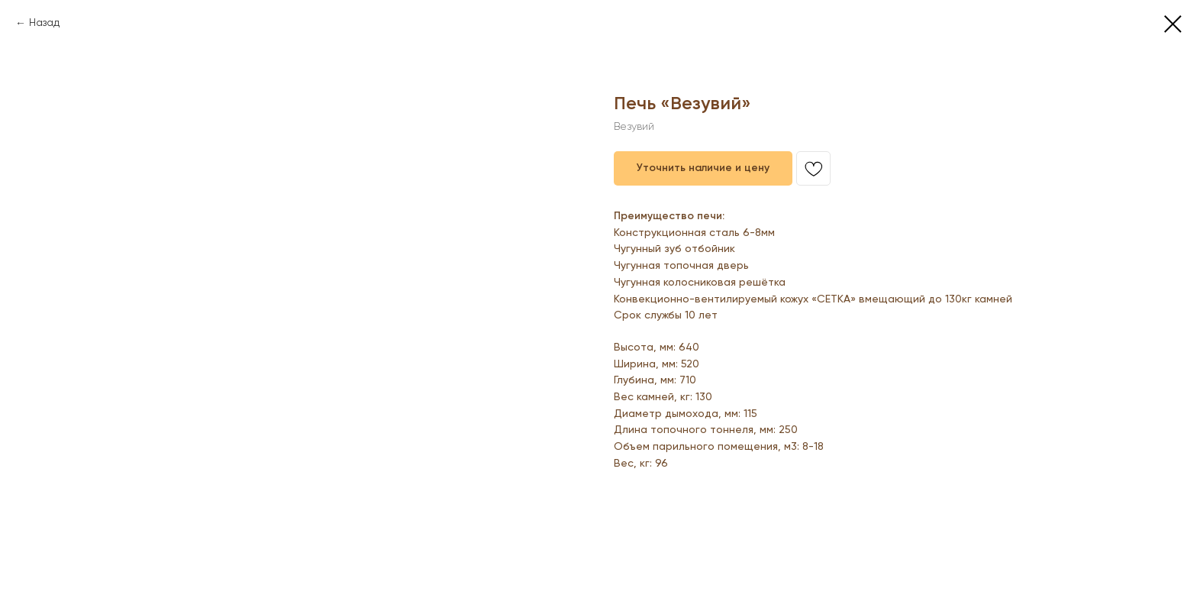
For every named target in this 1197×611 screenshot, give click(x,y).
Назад (44, 23)
